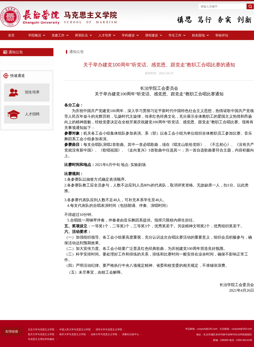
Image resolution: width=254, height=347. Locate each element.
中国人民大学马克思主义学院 (75, 329)
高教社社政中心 (130, 334)
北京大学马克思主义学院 (41, 329)
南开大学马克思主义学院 (72, 334)
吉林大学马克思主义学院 (104, 334)
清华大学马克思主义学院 (109, 329)
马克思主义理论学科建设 (41, 339)
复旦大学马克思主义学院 (41, 334)
